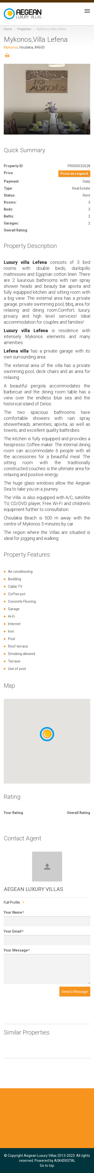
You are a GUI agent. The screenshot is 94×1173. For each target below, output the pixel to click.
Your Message (16, 950)
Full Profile (12, 902)
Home (8, 29)
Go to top (47, 1166)
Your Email (13, 931)
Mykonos (11, 47)
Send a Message (75, 992)
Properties (24, 29)
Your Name (14, 912)
